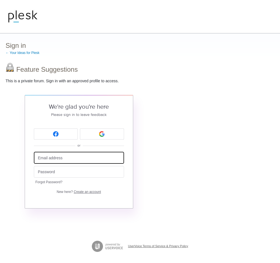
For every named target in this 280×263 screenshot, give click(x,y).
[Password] (79, 172)
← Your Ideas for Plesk (22, 53)
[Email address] (79, 158)
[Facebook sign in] (56, 134)
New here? (79, 192)
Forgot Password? (49, 182)
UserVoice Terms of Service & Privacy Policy (158, 246)
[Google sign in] (102, 134)
